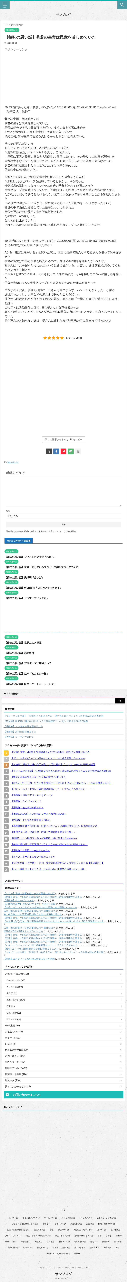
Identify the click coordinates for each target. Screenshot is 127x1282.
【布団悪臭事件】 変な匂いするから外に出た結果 (29, 903)
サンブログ (63, 14)
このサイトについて (45, 1268)
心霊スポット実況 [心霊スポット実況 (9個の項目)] (62, 1237)
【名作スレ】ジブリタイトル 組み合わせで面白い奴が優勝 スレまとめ (40, 907)
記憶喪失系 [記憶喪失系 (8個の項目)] (94, 1249)
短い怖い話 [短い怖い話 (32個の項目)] (28, 1249)
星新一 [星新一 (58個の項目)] (119, 1237)
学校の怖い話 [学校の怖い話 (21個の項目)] (63, 1231)
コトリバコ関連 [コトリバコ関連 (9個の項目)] (68, 1219)
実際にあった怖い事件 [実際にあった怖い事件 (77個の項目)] (83, 1231)
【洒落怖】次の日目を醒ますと (20, 731)
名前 (8, 510)
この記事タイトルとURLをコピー (63, 439)
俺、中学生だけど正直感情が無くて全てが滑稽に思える (33, 914)
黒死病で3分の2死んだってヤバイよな (23, 931)
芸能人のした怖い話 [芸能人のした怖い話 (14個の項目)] (61, 1249)
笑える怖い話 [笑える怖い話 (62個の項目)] (42, 1249)
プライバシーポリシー (65, 1268)
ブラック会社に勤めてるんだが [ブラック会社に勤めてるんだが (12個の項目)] (25, 1225)
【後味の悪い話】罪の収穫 (20, 652)
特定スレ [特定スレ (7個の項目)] (94, 1243)
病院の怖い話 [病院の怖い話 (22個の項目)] (13, 1249)
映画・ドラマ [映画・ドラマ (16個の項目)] (11, 1243)
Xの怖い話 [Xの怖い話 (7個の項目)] (13, 1219)
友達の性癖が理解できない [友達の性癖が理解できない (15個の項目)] (18, 1231)
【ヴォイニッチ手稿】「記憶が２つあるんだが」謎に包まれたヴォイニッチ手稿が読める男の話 (53, 715)
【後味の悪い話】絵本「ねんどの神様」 (27, 673)
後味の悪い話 (12, 462)
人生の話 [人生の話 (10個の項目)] (90, 1225)
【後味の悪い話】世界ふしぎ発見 (24, 642)
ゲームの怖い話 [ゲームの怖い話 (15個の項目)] (50, 1219)
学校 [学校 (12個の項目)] (51, 1231)
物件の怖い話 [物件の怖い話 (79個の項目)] (80, 1243)
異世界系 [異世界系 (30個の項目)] (118, 1243)
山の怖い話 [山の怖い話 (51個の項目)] (101, 1231)
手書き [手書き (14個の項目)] (108, 1237)
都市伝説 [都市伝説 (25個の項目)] (107, 1249)
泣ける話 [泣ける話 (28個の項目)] (50, 1243)
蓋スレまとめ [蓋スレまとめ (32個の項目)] (80, 1249)
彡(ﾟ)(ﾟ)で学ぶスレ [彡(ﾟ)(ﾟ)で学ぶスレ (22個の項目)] (13, 1237)
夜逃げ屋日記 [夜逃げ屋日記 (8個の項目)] (39, 1231)
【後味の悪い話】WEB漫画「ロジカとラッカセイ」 (34, 587)
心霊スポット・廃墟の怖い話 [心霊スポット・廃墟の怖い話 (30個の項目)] (38, 1237)
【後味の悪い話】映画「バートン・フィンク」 (31, 683)
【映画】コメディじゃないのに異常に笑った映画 (29, 958)
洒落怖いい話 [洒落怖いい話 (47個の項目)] (64, 1243)
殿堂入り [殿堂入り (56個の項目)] (38, 1243)
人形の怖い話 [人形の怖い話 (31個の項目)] (76, 1225)
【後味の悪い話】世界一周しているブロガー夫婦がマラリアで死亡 (43, 566)
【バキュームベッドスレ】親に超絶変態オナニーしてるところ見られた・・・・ (45, 945)
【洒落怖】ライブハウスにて (19, 736)
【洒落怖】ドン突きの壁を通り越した (23, 726)
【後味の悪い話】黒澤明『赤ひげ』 (25, 577)
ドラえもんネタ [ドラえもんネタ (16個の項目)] (85, 1219)
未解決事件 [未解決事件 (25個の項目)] (25, 1243)
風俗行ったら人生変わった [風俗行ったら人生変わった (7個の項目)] (58, 1255)
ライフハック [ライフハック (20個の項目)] (60, 1225)
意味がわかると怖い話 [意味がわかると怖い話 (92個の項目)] (84, 1237)
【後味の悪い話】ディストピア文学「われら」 (31, 556)
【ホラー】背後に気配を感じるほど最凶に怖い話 (29, 893)
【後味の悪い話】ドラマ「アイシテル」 (27, 597)
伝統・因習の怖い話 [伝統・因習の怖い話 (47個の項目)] (106, 1225)
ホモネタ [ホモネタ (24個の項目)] (46, 1225)
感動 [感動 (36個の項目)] (99, 1237)
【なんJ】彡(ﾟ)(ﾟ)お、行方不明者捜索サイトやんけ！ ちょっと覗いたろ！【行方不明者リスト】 (54, 921)
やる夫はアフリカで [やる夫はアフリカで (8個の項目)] (31, 1219)
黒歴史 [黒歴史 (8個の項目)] (77, 1255)
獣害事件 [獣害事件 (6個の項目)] (106, 1243)
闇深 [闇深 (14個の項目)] (117, 1249)
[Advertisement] (28, 72)
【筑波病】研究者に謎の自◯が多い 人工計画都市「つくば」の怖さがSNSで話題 (46, 721)
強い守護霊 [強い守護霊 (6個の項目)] (115, 1231)
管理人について (84, 1268)
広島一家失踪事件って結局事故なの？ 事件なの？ (29, 910)
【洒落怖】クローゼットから (19, 900)
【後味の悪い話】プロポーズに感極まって (29, 663)
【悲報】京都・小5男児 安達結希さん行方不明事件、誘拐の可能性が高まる (43, 896)
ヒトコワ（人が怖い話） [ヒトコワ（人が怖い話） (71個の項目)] (107, 1219)
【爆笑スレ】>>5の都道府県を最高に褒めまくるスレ (31, 948)
